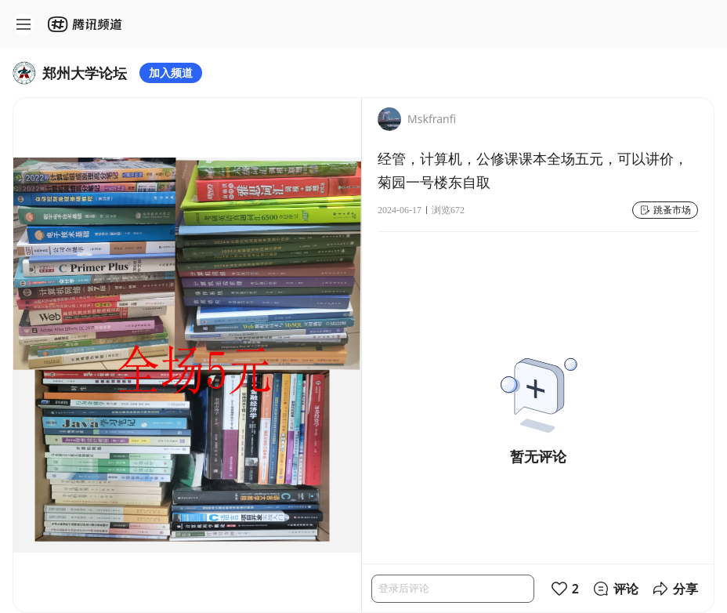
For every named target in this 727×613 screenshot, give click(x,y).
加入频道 (171, 72)
